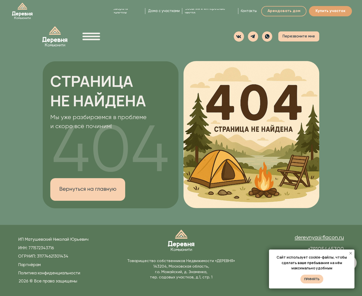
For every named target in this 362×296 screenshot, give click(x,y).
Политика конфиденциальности (49, 273)
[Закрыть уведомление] (350, 253)
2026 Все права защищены (48, 281)
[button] (267, 36)
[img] (22, 11)
